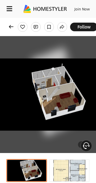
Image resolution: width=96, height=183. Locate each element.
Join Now (82, 9)
